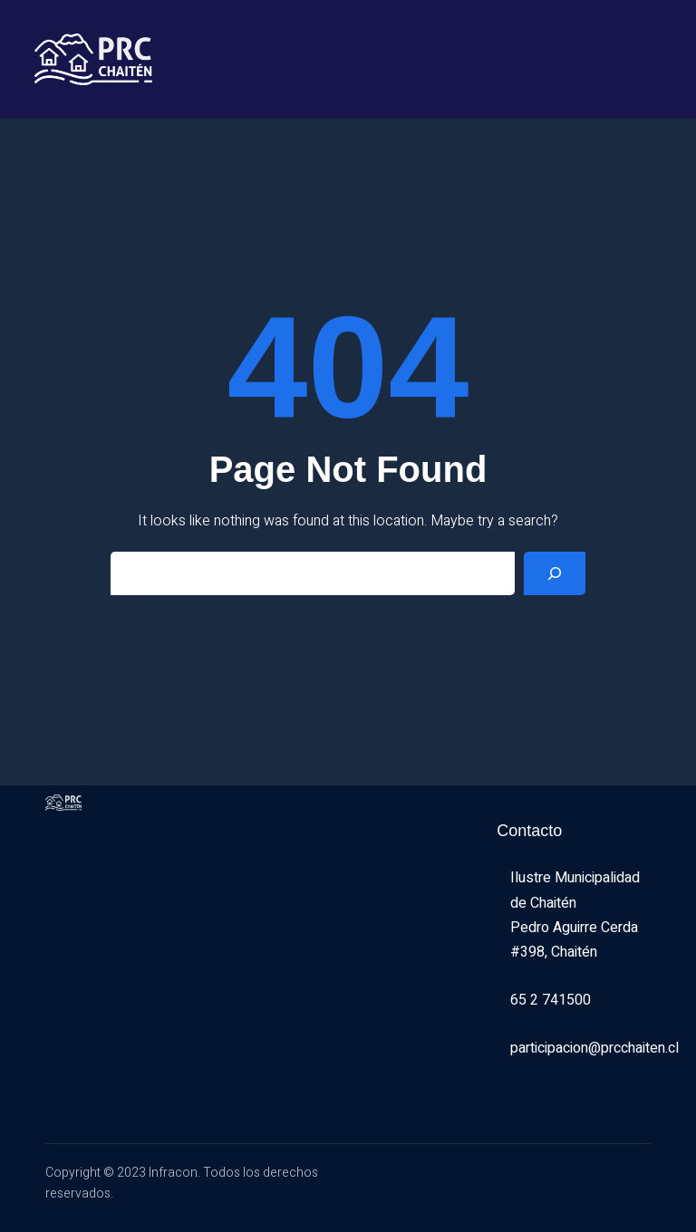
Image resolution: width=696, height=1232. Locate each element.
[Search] (554, 573)
